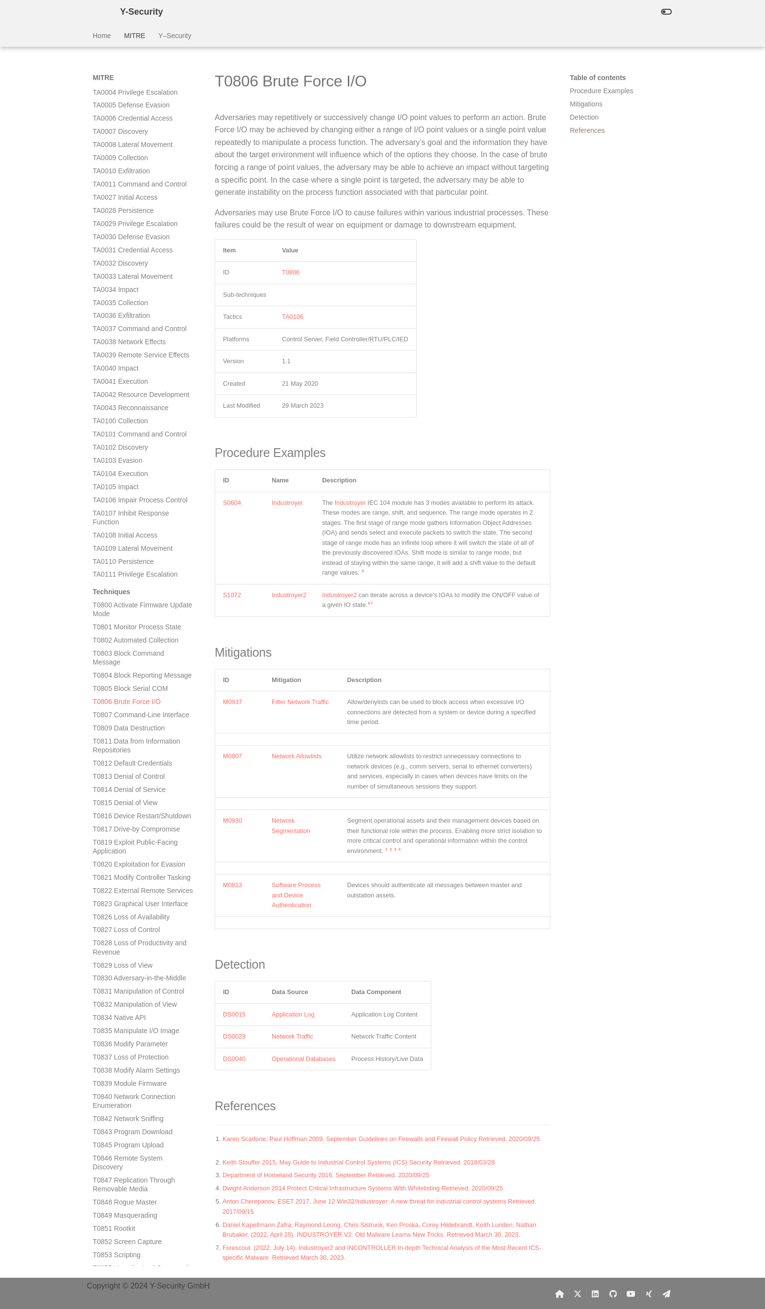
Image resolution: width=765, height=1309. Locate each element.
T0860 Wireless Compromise (137, 852)
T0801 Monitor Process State (137, 136)
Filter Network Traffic (300, 702)
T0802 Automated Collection (136, 149)
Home (102, 36)
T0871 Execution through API (137, 1019)
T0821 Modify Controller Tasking (142, 387)
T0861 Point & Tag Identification (141, 865)
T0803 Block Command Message (128, 167)
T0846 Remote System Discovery (127, 672)
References (587, 130)
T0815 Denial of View (125, 312)
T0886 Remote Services (129, 1217)
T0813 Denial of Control (129, 286)
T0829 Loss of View (123, 474)
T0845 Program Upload (128, 654)
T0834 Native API (119, 527)
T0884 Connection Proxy (130, 1190)
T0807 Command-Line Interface (141, 224)
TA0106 (292, 316)
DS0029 (234, 1036)
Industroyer (287, 502)
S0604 (232, 502)
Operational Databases (304, 1058)
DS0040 (234, 1058)
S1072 (232, 595)
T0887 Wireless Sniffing (129, 1229)
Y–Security (174, 36)
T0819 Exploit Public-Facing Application (135, 356)
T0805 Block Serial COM (130, 198)
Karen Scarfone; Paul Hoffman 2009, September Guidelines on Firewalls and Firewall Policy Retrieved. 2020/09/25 (382, 1139)
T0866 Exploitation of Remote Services (137, 953)
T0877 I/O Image (118, 1080)
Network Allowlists (297, 756)
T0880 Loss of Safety (125, 1120)
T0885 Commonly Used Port (136, 1203)
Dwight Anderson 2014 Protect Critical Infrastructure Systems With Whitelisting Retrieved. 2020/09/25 (363, 1188)
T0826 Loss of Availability (131, 426)
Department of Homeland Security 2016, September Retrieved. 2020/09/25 (326, 1175)
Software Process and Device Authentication (296, 895)
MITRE (134, 36)
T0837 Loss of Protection (131, 566)
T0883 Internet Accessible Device (132, 1172)
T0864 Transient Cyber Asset (137, 913)
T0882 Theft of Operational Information (133, 1150)
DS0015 (234, 1014)
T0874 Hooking (116, 1067)
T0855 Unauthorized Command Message (140, 781)
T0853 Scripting (117, 764)
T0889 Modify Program (127, 1265)
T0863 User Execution (127, 900)
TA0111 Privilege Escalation (135, 83)
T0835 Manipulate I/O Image (136, 540)
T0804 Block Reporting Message (142, 184)
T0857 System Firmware (130, 812)
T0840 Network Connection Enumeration (134, 610)
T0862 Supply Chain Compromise (124, 882)
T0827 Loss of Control (126, 439)
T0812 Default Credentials (132, 272)
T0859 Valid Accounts (125, 839)
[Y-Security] (98, 11)
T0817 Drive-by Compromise (136, 338)
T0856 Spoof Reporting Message (143, 799)
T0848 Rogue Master (125, 711)
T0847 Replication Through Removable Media (134, 694)
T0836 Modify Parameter (130, 553)
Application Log (293, 1014)
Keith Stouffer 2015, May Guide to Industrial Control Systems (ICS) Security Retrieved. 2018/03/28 (359, 1162)
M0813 (232, 885)
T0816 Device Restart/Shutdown (142, 325)
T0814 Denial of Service (129, 299)
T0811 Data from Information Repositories (136, 255)
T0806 (291, 272)
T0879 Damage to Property (134, 1107)
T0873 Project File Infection (134, 1054)
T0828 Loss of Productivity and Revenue (139, 456)
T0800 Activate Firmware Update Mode (142, 118)
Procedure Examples (601, 91)
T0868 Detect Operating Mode (138, 984)
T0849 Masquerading (125, 724)
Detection (584, 117)
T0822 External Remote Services (143, 400)
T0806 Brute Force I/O (127, 211)
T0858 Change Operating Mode (141, 826)
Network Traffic (292, 1036)
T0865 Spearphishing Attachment (125, 931)
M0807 (232, 756)
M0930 (232, 820)
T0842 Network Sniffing (128, 628)
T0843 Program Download (132, 641)
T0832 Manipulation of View (135, 514)
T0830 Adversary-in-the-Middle (139, 487)
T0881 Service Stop (123, 1133)
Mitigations (586, 104)
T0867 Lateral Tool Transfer (134, 971)
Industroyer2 (289, 595)
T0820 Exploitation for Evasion (139, 373)
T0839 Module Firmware (130, 593)
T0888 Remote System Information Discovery (127, 1247)
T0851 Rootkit (114, 738)
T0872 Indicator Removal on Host (136, 1036)
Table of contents (598, 78)
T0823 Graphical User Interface (140, 413)
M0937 (232, 702)
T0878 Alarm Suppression (132, 1094)
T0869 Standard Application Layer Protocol (135, 1001)
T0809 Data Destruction (129, 237)
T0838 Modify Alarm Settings (136, 579)
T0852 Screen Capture (127, 751)
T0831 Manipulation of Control (138, 500)
